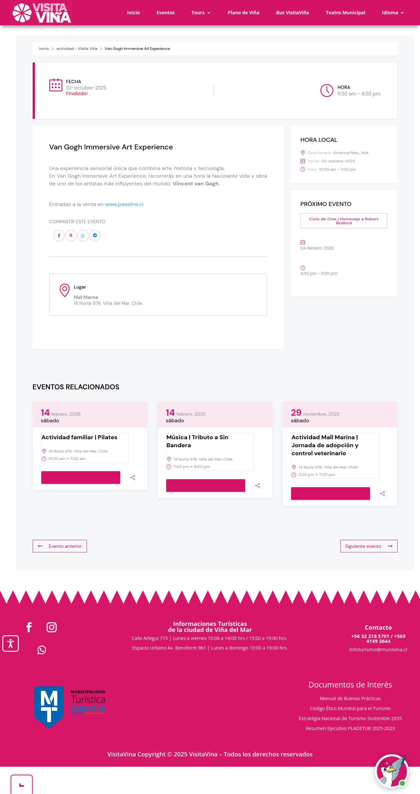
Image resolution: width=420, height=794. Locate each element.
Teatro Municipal (345, 12)
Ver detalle (80, 478)
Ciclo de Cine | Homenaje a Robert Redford (344, 221)
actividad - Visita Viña (77, 48)
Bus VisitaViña (292, 12)
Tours (198, 12)
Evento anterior (60, 546)
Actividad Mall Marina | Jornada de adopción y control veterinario (324, 445)
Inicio (133, 12)
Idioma (390, 12)
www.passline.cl (124, 204)
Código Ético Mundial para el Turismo (350, 708)
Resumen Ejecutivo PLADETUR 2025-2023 (350, 728)
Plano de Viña (243, 12)
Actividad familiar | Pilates (80, 437)
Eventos (166, 12)
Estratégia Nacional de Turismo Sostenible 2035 (350, 718)
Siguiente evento (369, 546)
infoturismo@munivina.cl (378, 649)
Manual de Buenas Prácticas (350, 698)
